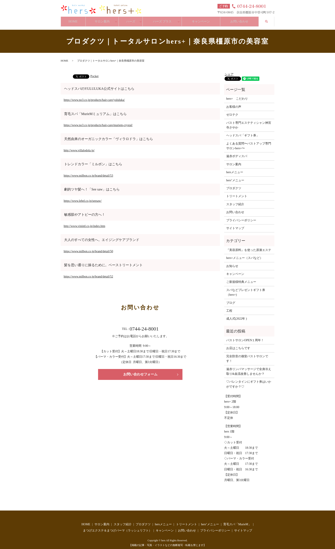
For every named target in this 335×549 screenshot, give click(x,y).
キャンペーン (202, 19)
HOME (74, 19)
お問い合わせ (241, 19)
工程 (229, 307)
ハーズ (133, 19)
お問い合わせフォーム (140, 371)
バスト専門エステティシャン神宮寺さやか (248, 122)
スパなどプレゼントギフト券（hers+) (245, 289)
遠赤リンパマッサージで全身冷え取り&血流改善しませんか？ (248, 368)
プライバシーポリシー (241, 216)
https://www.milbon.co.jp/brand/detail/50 (88, 247)
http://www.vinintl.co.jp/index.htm (84, 222)
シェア (229, 70)
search (270, 19)
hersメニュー (234, 169)
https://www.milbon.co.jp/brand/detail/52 (88, 273)
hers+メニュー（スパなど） (244, 254)
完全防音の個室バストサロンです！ (247, 355)
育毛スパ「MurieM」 (237, 520)
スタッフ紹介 (235, 200)
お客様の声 (233, 103)
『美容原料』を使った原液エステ (248, 246)
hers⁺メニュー (235, 177)
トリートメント (236, 193)
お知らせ (232, 262)
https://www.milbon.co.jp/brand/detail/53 (88, 172)
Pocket (94, 72)
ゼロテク (232, 111)
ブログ (230, 299)
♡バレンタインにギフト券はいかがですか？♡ (248, 381)
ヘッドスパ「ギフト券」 (242, 132)
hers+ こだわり (237, 95)
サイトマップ (235, 224)
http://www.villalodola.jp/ (79, 147)
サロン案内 (104, 19)
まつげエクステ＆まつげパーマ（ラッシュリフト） (117, 527)
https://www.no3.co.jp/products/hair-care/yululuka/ (94, 96)
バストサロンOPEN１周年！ (245, 336)
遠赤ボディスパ (236, 153)
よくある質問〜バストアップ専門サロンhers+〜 (248, 142)
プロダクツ (233, 184)
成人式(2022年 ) (236, 315)
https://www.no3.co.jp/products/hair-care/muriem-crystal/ (98, 121)
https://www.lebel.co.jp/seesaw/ (83, 197)
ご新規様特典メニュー (241, 278)
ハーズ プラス (164, 19)
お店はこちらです (238, 345)
